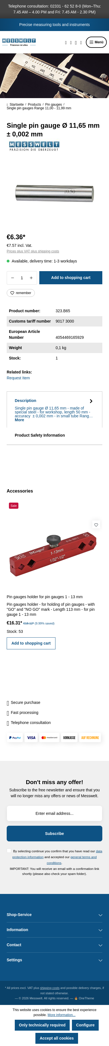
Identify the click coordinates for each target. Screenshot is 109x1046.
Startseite (15, 105)
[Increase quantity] (31, 278)
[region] (54, 195)
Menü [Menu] (96, 42)
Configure (85, 1025)
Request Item (18, 378)
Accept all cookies (57, 1038)
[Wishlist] (70, 42)
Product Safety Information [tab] (40, 435)
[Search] (66, 42)
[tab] (54, 409)
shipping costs (50, 988)
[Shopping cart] (81, 42)
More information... (62, 1015)
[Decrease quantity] (12, 278)
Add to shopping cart (71, 277)
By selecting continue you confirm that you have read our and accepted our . (57, 857)
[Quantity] (22, 278)
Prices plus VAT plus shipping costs (33, 251)
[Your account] (76, 42)
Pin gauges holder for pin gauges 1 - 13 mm (45, 597)
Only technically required (42, 1025)
